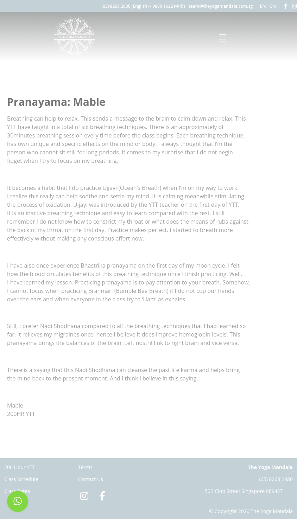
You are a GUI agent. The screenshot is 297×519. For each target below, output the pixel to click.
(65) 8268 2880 (276, 479)
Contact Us (90, 479)
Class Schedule (21, 479)
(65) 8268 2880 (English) (124, 6)
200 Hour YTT (19, 467)
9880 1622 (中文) (168, 6)
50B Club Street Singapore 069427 (244, 491)
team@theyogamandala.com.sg (221, 6)
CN (273, 6)
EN (263, 6)
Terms (85, 467)
